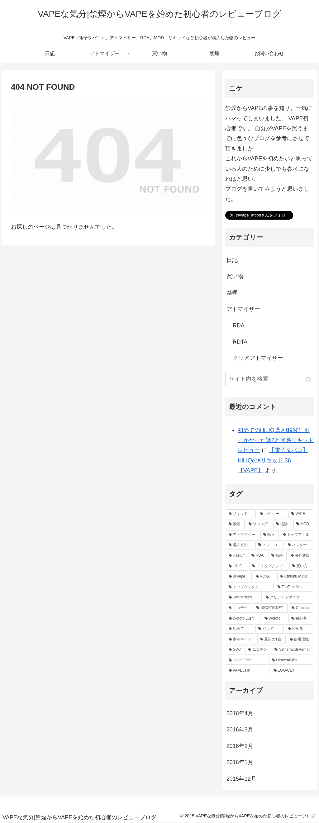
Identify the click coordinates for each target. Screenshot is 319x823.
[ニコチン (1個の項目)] (257, 649)
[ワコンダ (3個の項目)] (259, 524)
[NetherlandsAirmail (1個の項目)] (292, 649)
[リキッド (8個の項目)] (241, 514)
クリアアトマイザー (258, 358)
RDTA (240, 342)
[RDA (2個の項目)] (258, 555)
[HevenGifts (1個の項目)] (247, 660)
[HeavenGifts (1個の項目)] (291, 660)
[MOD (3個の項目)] (303, 524)
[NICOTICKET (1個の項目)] (271, 608)
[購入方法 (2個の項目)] (240, 545)
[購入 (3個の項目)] (269, 535)
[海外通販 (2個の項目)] (300, 555)
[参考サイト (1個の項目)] (241, 639)
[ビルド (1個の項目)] (269, 629)
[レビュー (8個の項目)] (272, 514)
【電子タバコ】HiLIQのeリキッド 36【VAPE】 (273, 460)
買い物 (234, 276)
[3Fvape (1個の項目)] (239, 576)
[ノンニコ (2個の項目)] (269, 545)
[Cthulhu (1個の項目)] (301, 608)
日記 (232, 260)
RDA (239, 325)
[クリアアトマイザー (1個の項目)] (288, 597)
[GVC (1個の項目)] (235, 649)
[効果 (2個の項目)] (278, 555)
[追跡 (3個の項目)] (282, 524)
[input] (269, 379)
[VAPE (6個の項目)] (300, 514)
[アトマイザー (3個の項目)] (242, 535)
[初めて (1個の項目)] (240, 629)
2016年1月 (239, 762)
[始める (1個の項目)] (299, 629)
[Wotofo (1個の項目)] (274, 618)
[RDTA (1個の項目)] (264, 576)
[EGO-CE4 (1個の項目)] (292, 670)
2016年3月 (239, 729)
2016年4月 (239, 713)
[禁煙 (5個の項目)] (235, 524)
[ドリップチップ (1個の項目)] (268, 566)
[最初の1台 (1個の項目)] (271, 639)
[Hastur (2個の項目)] (236, 555)
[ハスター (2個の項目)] (299, 545)
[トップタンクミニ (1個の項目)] (250, 587)
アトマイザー (243, 309)
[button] (308, 379)
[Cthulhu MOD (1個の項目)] (295, 576)
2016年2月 (239, 746)
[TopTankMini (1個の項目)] (294, 587)
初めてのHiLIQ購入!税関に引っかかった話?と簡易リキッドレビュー (276, 440)
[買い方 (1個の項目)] (301, 566)
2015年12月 (241, 779)
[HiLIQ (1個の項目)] (237, 566)
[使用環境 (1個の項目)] (300, 639)
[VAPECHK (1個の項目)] (247, 670)
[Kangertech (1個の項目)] (244, 597)
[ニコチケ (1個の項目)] (239, 608)
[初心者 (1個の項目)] (300, 618)
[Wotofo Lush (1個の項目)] (243, 618)
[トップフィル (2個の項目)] (296, 535)
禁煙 (232, 293)
